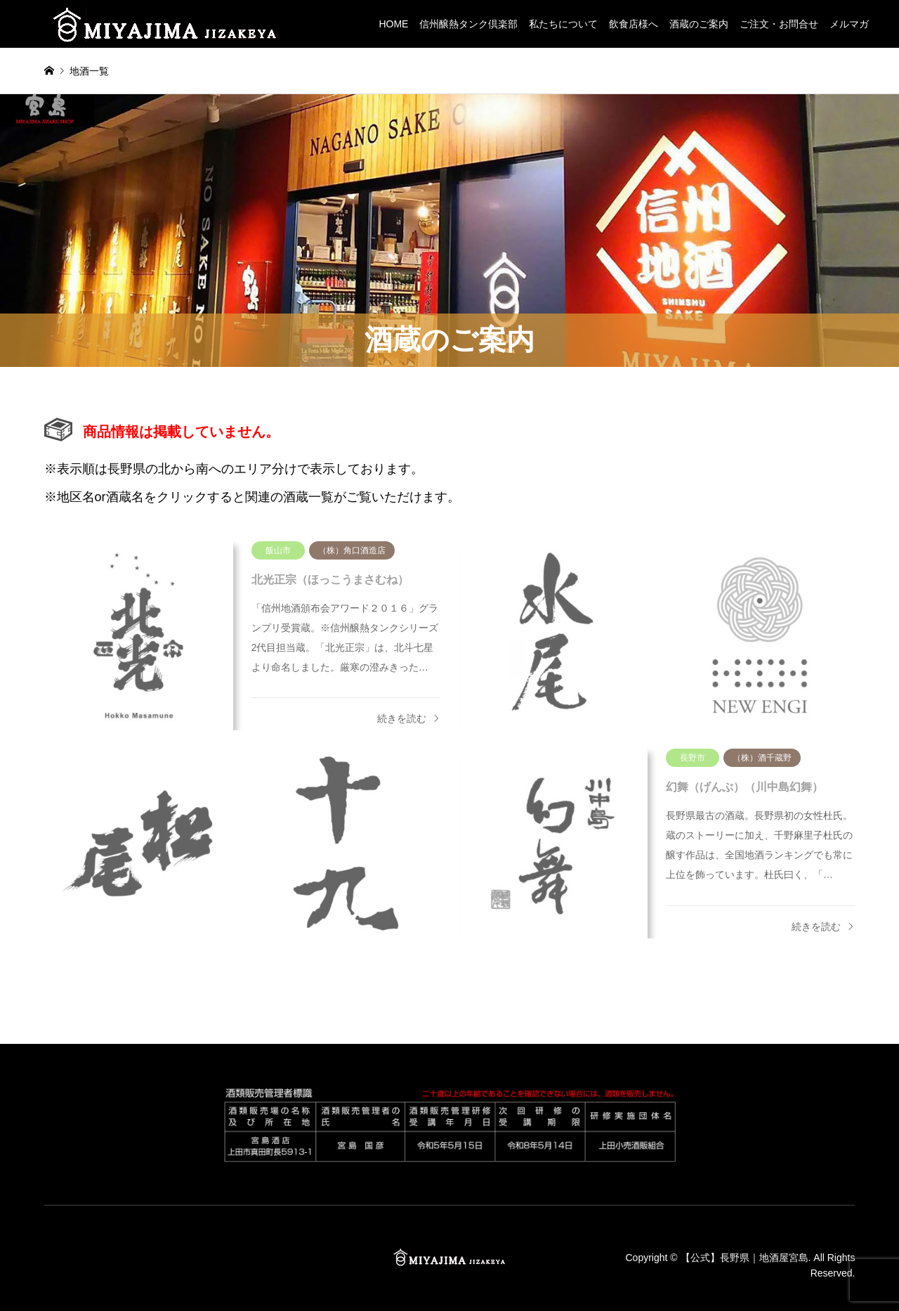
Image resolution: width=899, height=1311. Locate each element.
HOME (393, 24)
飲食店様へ (633, 24)
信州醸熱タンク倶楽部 (468, 24)
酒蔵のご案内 (698, 24)
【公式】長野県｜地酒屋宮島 (744, 1257)
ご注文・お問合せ (779, 24)
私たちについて (563, 24)
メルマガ (849, 24)
